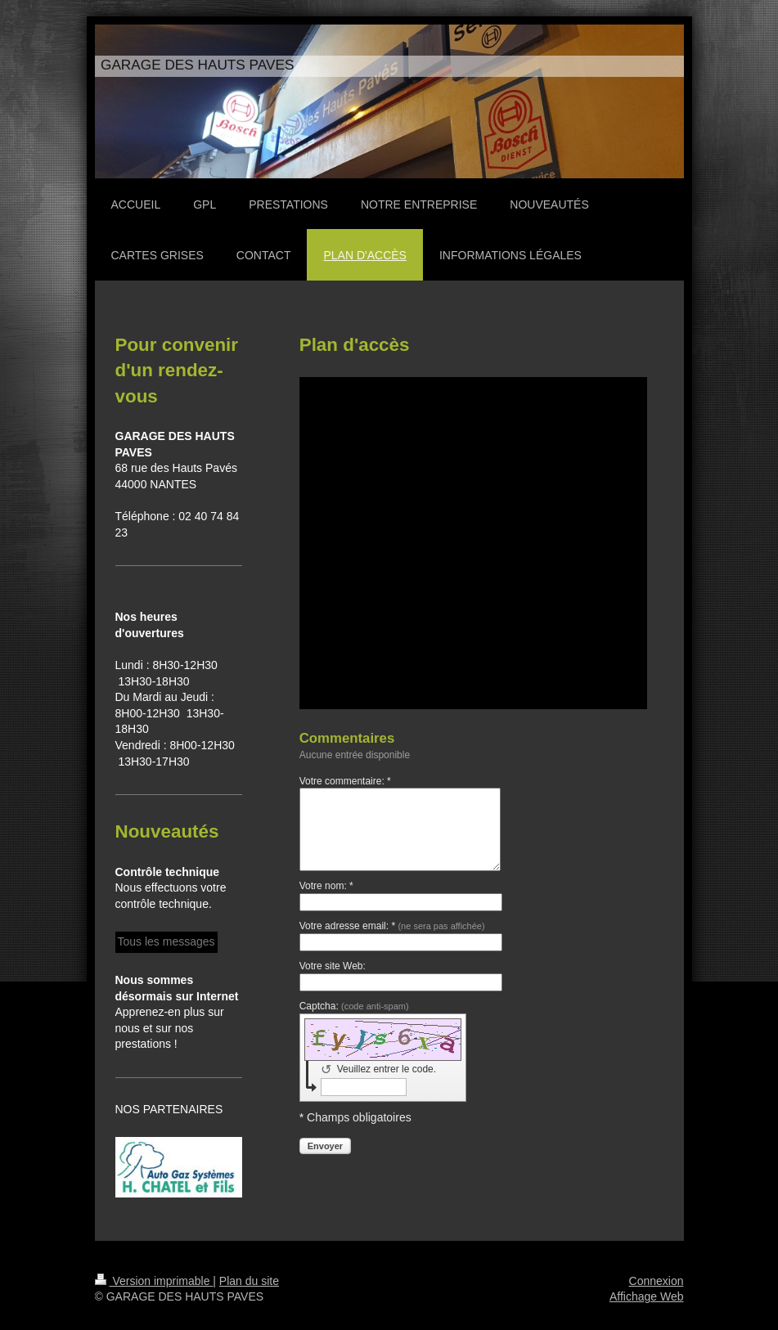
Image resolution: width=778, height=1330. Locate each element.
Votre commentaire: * (345, 781)
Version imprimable (154, 1280)
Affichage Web (646, 1296)
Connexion (656, 1280)
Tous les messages (166, 941)
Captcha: (354, 1006)
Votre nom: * (326, 886)
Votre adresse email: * (392, 926)
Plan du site (249, 1280)
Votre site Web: (332, 966)
